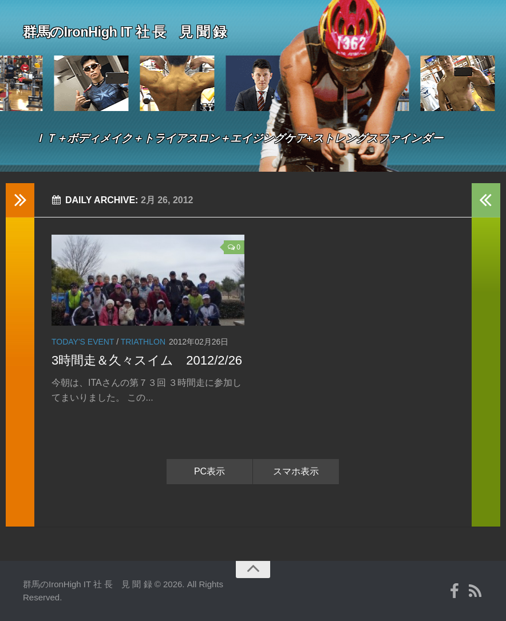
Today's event (83, 341)
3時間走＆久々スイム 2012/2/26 (147, 360)
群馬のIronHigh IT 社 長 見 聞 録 (143, 31)
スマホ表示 (296, 471)
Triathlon (143, 341)
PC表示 (209, 471)
